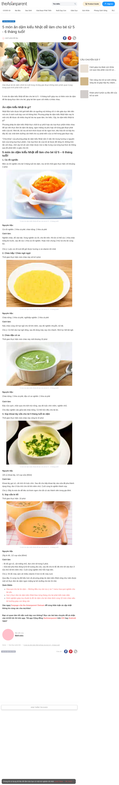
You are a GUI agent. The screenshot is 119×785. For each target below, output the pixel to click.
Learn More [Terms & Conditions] (59, 781)
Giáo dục (65, 10)
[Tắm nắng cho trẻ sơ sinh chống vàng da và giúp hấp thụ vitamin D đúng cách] (98, 77)
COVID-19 (6, 10)
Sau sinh (25, 10)
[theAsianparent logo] (14, 4)
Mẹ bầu (16, 10)
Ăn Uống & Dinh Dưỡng (106, 10)
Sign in (109, 4)
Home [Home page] (4, 641)
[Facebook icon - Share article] (65, 34)
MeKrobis (19, 631)
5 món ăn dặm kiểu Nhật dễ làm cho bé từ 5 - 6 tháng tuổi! (42, 641)
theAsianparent (50, 614)
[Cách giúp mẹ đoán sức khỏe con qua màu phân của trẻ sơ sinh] (98, 64)
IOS (63, 614)
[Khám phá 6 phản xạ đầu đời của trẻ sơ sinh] (98, 90)
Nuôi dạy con (54, 10)
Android (72, 614)
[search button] (75, 4)
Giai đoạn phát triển (38, 10)
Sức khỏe (75, 10)
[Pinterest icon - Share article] (69, 34)
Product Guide (92, 4)
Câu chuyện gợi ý (90, 55)
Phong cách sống (88, 10)
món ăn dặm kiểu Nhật (8, 647)
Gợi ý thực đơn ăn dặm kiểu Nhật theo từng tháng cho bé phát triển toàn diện (38, 591)
